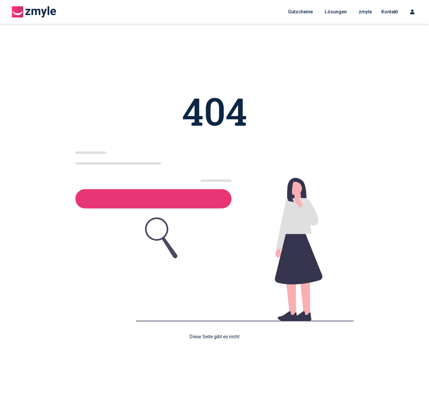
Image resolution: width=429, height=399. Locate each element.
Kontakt (389, 12)
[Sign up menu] (412, 12)
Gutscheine (300, 12)
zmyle (365, 12)
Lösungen (336, 12)
